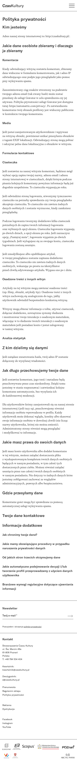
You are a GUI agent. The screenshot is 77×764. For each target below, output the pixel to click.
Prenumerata (9, 687)
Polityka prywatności (13, 694)
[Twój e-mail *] (33, 616)
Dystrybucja (8, 709)
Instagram (7, 723)
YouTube (6, 727)
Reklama (6, 705)
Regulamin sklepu (11, 691)
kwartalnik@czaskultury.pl (15, 669)
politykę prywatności (32, 626)
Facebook (7, 719)
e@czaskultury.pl (11, 679)
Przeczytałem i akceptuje (21, 627)
